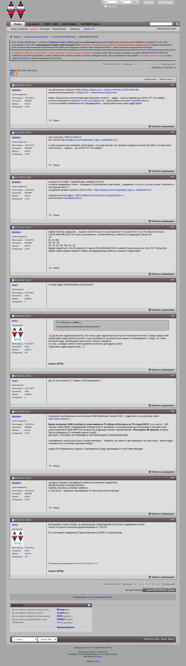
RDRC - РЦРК (51, 24)
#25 (172, 279)
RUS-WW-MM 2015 (27, 70)
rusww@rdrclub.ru (139, 100)
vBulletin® (92, 652)
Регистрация (165, 2)
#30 (172, 519)
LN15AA (28, 350)
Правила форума (65, 627)
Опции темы (150, 79)
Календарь (45, 29)
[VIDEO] (61, 619)
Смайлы (61, 612)
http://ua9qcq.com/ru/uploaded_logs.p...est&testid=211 (89, 139)
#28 (172, 411)
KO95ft (27, 104)
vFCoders (98, 656)
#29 (172, 477)
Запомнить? (111, 6)
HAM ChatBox (69, 24)
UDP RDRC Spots (90, 24)
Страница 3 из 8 (112, 64)
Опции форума (59, 29)
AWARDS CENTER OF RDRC (152, 53)
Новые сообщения (19, 29)
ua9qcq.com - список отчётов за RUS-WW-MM (114, 89)
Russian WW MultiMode (63, 36)
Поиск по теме (165, 79)
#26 (172, 315)
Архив (164, 639)
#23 (172, 177)
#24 (172, 227)
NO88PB (28, 299)
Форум (17, 24)
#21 (172, 85)
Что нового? (33, 24)
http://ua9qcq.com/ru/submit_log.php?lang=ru (99, 195)
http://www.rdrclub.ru (59, 418)
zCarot (97, 661)
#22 (172, 132)
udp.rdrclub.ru (25, 58)
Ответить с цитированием (161, 126)
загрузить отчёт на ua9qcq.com (87, 100)
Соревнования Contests (36, 36)
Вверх (172, 590)
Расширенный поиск (166, 29)
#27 (172, 375)
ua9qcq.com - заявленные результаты (96, 92)
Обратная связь (151, 639)
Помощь (148, 2)
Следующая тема (103, 597)
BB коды (61, 609)
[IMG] (60, 616)
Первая (127, 64)
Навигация (75, 29)
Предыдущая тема (83, 597)
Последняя (168, 64)
